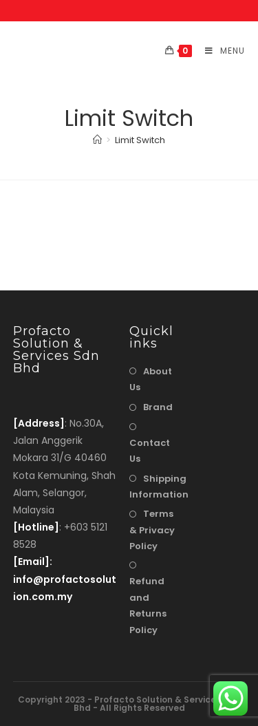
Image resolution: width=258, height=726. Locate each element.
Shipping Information (159, 486)
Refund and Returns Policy (147, 605)
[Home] (97, 140)
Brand (158, 407)
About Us (150, 379)
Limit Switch (140, 140)
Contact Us (149, 450)
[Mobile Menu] (220, 50)
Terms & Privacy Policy (152, 530)
